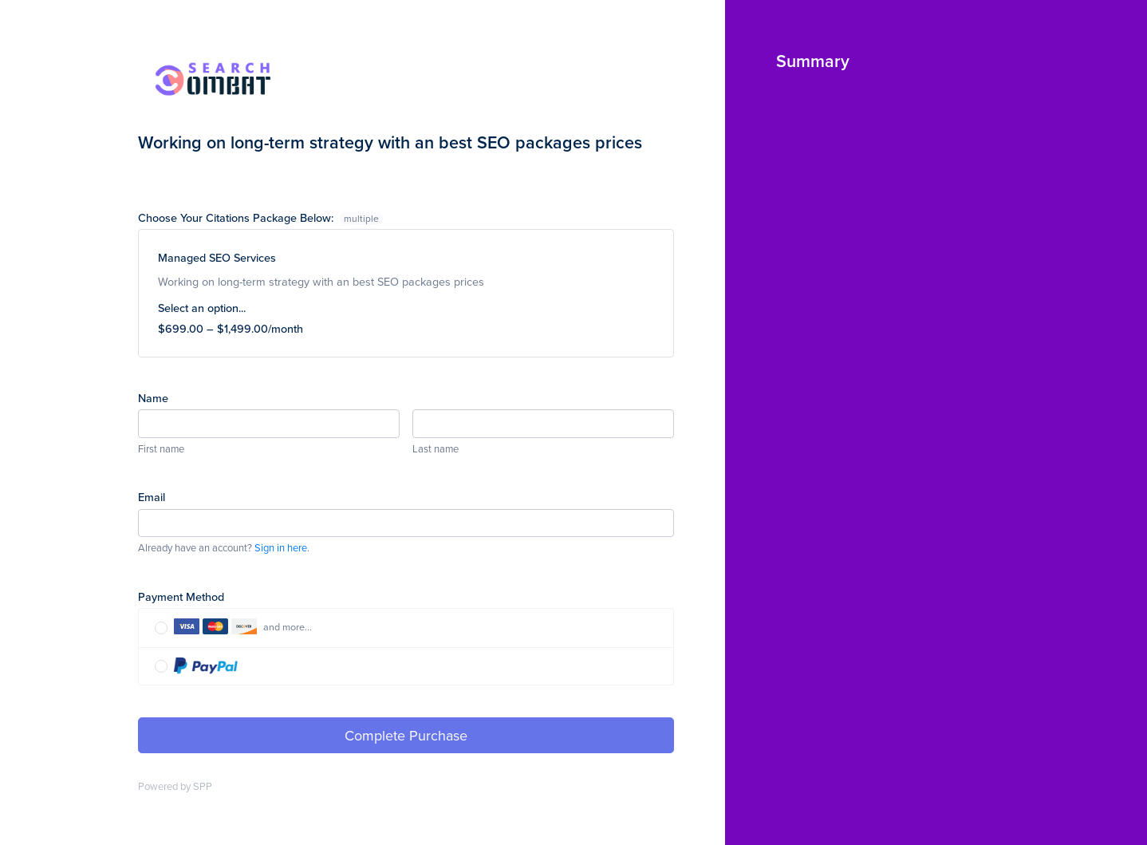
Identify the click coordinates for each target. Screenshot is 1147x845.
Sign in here (280, 547)
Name (153, 397)
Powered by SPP (175, 786)
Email (151, 496)
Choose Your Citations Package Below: (260, 217)
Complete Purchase (406, 735)
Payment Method (181, 596)
